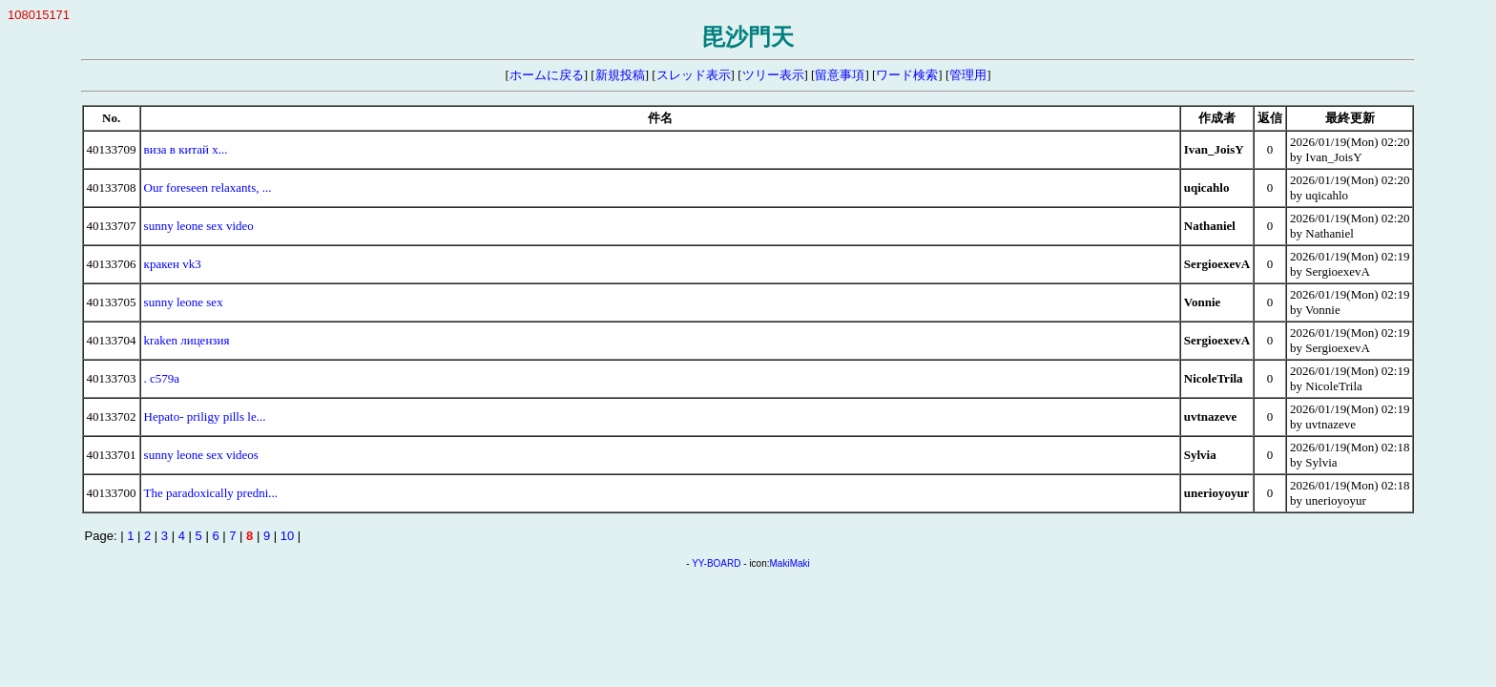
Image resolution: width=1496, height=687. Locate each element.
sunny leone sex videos (201, 455)
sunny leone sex (183, 302)
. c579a (162, 378)
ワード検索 (907, 75)
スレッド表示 (693, 75)
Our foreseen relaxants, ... (208, 187)
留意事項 (839, 75)
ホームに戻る (546, 75)
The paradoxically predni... (211, 493)
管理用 (968, 75)
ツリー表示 (773, 75)
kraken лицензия (187, 340)
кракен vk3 (172, 264)
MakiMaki (790, 563)
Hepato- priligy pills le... (205, 416)
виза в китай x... (186, 149)
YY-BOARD (716, 563)
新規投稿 (620, 75)
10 (287, 536)
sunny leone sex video (199, 226)
